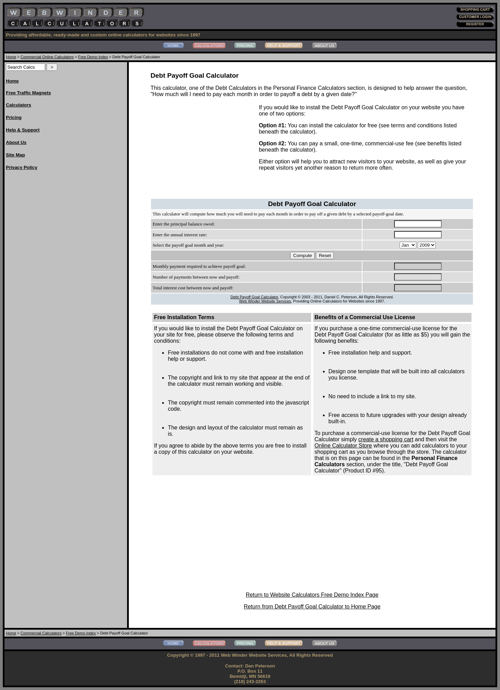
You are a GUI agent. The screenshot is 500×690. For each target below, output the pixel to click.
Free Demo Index (93, 57)
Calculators (18, 105)
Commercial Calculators (40, 633)
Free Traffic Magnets (28, 92)
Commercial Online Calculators (47, 57)
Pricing (14, 117)
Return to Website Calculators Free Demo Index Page (312, 595)
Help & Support (23, 130)
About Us (16, 142)
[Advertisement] (33, 281)
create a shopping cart (385, 439)
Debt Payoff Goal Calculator (254, 297)
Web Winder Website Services (265, 301)
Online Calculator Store (343, 446)
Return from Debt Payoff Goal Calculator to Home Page (312, 607)
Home (11, 57)
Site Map (15, 154)
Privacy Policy (21, 167)
